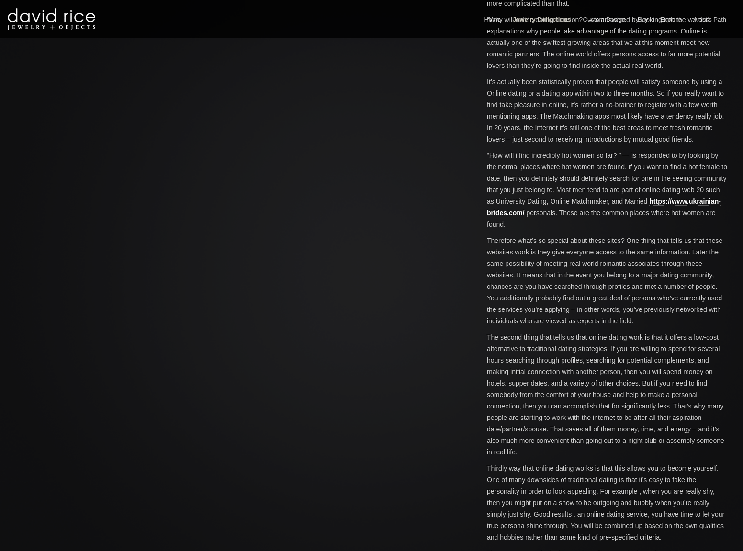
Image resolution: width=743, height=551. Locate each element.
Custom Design (604, 19)
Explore (670, 19)
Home (492, 19)
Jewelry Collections (542, 19)
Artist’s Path (709, 19)
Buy (642, 19)
